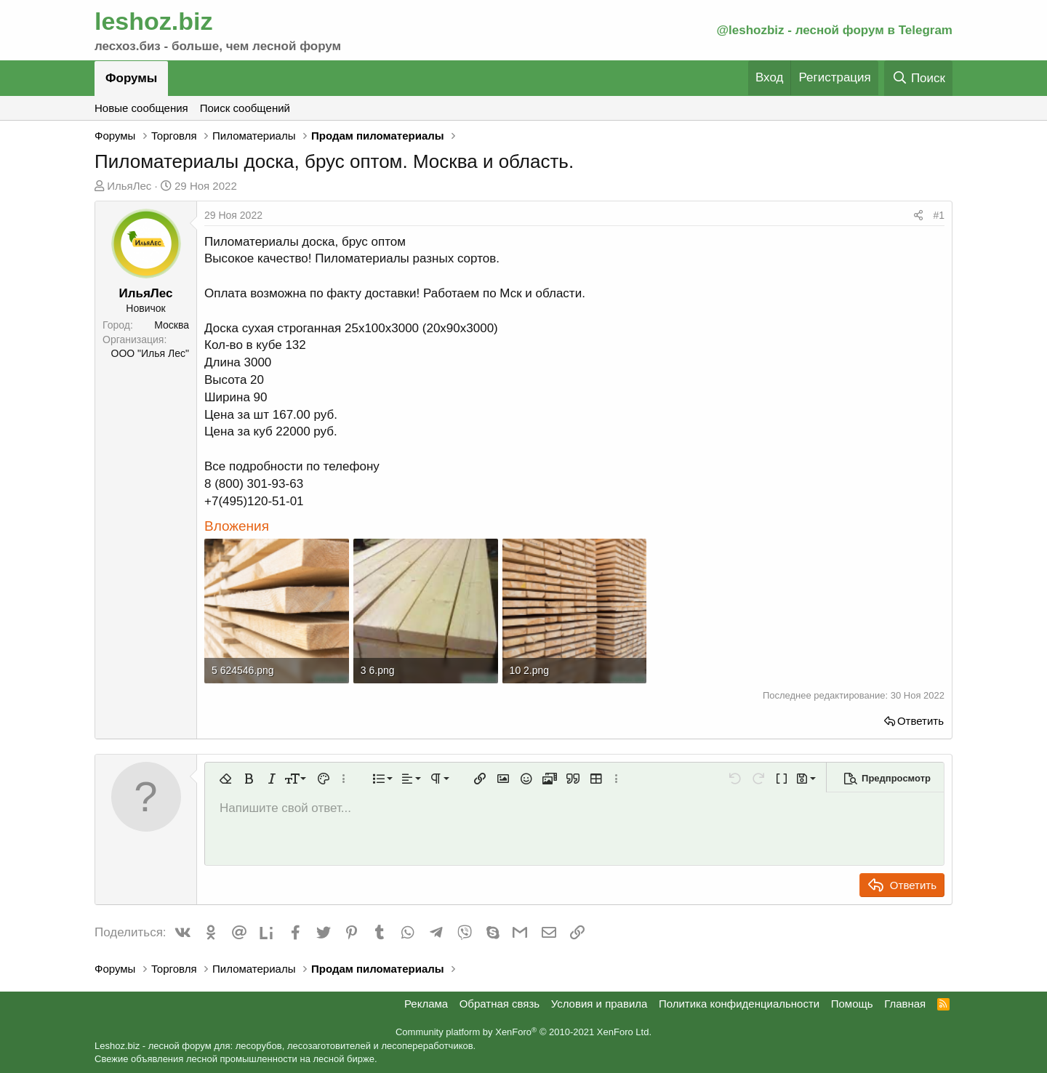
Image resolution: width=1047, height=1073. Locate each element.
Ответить (920, 721)
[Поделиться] (918, 215)
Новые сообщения (141, 108)
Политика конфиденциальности (739, 1003)
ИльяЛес (129, 186)
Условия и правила (599, 1003)
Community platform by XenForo (523, 1031)
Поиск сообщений (245, 108)
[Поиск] (918, 78)
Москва (171, 325)
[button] (225, 778)
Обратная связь (500, 1003)
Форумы (131, 78)
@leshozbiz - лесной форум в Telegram (834, 30)
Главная (905, 1003)
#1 (938, 215)
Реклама (426, 1003)
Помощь (852, 1003)
